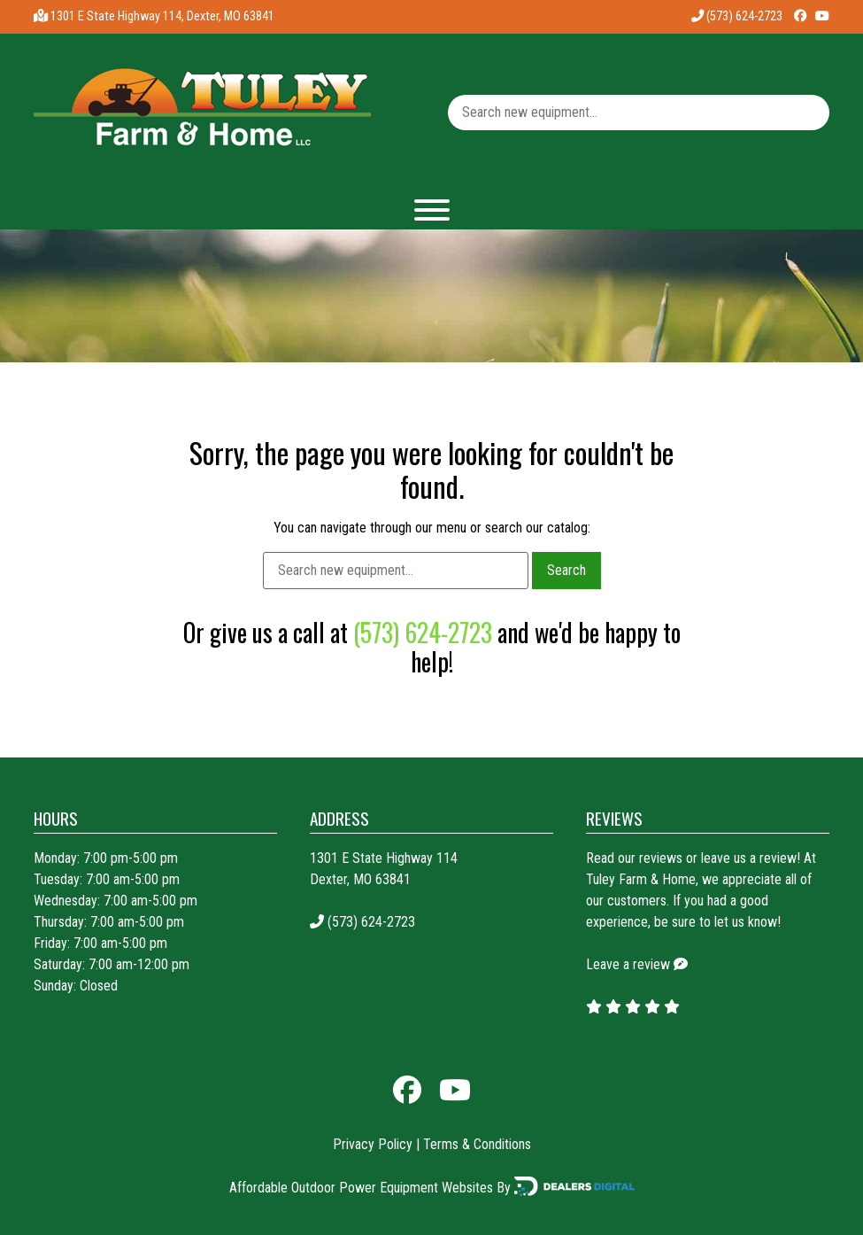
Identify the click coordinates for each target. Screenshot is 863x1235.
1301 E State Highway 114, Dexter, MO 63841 (162, 16)
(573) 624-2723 (736, 16)
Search (566, 570)
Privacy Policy (372, 1144)
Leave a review (628, 964)
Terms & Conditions (477, 1144)
